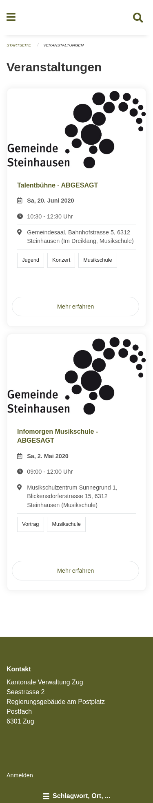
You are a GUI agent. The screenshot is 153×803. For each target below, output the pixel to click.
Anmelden (20, 775)
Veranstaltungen (63, 45)
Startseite (19, 45)
